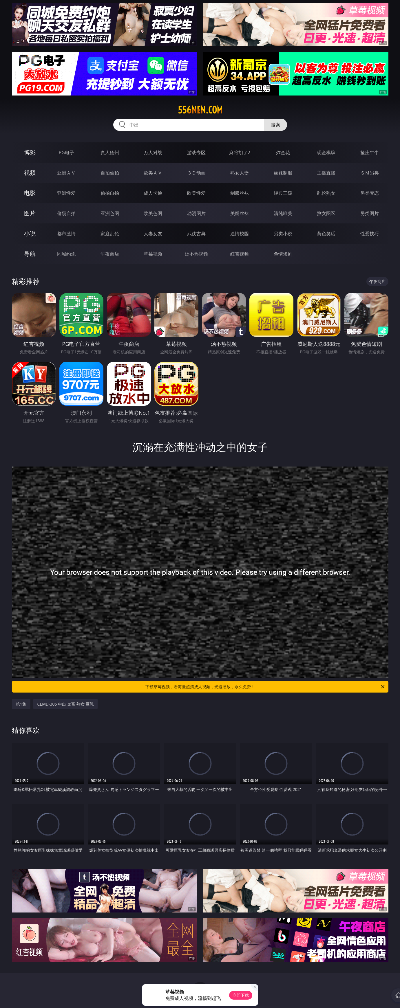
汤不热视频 (196, 254)
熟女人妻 (239, 173)
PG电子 (66, 152)
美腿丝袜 (239, 213)
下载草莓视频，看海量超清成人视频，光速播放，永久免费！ (265, 686)
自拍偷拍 (110, 173)
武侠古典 (196, 233)
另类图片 (369, 213)
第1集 (21, 704)
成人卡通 (153, 193)
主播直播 (326, 173)
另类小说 (283, 233)
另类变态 (369, 193)
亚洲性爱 (66, 193)
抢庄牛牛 (369, 152)
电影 (30, 193)
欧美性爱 (196, 193)
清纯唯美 (283, 213)
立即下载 (241, 995)
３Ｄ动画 (196, 173)
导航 (30, 254)
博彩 (30, 152)
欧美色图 (153, 213)
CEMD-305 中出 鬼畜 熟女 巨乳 (65, 704)
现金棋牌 (326, 152)
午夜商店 (110, 254)
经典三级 (283, 193)
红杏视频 (239, 254)
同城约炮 (66, 254)
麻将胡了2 (239, 152)
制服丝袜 (239, 193)
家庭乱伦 (110, 233)
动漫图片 (196, 213)
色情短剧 (283, 254)
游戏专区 (196, 152)
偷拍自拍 (110, 193)
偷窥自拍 (66, 213)
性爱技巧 (369, 233)
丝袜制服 (283, 173)
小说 (30, 233)
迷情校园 (239, 233)
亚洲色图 (110, 213)
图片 (30, 213)
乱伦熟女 (326, 193)
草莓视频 (153, 254)
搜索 (275, 125)
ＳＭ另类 (369, 173)
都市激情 (66, 233)
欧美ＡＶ (153, 173)
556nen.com (200, 110)
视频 (30, 173)
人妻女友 (153, 233)
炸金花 (283, 152)
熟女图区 (326, 213)
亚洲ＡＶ (66, 173)
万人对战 (153, 152)
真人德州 (110, 152)
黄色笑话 (326, 233)
